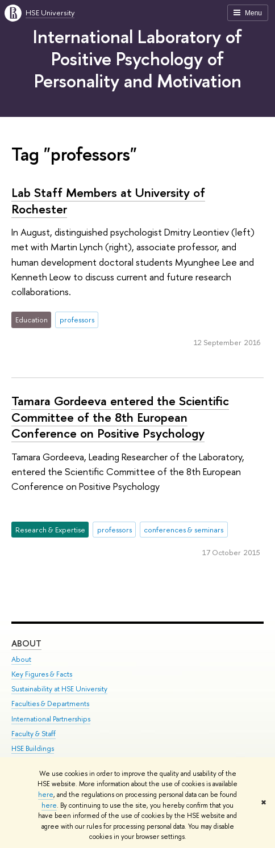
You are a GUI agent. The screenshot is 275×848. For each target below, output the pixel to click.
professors (77, 319)
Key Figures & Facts (41, 674)
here (45, 794)
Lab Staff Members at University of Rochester (108, 200)
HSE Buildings (32, 748)
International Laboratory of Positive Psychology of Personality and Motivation (137, 58)
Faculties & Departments (50, 704)
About (26, 643)
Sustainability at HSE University (59, 689)
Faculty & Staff (33, 733)
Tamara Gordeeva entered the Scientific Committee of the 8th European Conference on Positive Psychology (120, 417)
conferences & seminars (183, 529)
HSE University (50, 12)
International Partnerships (50, 719)
